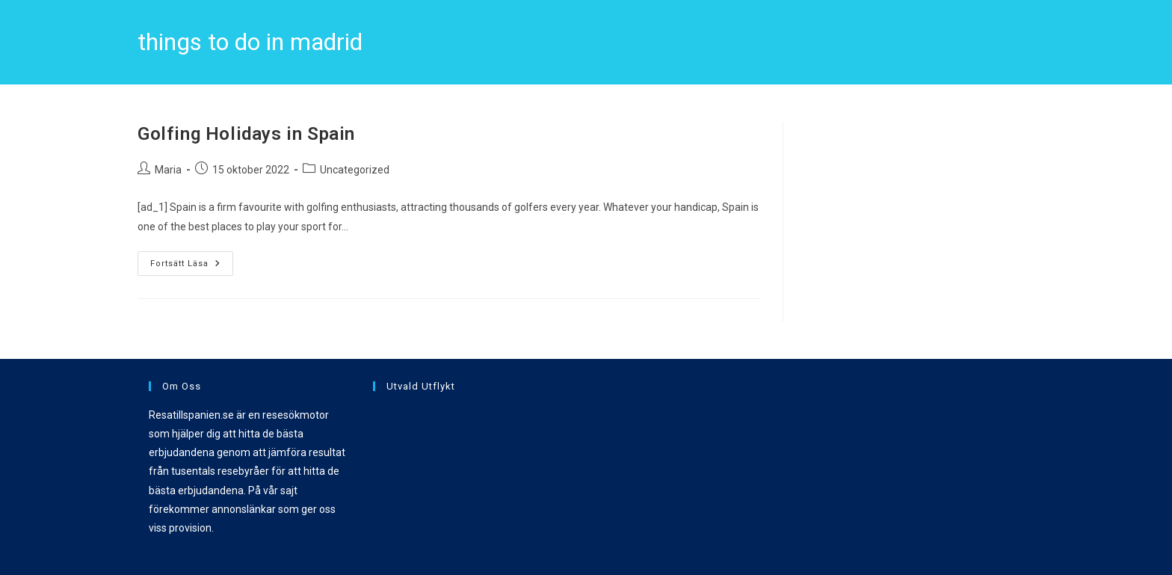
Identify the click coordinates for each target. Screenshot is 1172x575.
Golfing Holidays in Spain (246, 133)
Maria (168, 170)
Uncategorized (354, 170)
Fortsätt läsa (191, 259)
